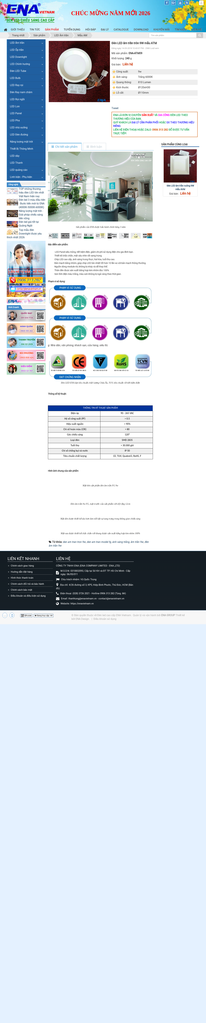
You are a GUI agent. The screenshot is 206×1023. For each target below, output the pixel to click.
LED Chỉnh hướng (20, 64)
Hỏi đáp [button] (90, 29)
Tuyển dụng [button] (72, 29)
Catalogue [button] (121, 29)
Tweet (115, 108)
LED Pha (15, 120)
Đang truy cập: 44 (43, 952)
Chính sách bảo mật (21, 926)
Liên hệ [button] (197, 29)
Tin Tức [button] (35, 29)
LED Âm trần (17, 42)
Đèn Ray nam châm (21, 92)
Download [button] (141, 29)
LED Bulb (15, 78)
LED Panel (16, 113)
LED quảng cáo (18, 169)
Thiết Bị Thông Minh (21, 148)
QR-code (26, 952)
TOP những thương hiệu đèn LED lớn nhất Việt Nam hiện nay (31, 192)
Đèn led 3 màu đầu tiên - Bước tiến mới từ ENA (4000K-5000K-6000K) (32, 203)
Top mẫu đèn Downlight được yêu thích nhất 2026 (24, 233)
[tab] (64, 146)
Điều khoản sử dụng (105, 955)
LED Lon (15, 106)
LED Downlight (18, 56)
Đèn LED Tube (18, 70)
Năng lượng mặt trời (21, 141)
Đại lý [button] (105, 29)
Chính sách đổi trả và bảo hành (27, 919)
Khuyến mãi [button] (162, 29)
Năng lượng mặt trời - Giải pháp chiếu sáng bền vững (31, 214)
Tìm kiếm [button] (181, 29)
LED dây (14, 155)
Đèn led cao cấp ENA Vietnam (114, 951)
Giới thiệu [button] (18, 29)
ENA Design (82, 955)
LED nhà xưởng (19, 127)
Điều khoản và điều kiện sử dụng (28, 932)
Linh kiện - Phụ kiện (21, 176)
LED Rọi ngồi (17, 99)
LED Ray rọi (16, 85)
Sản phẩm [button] (52, 29)
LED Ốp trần (17, 49)
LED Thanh (16, 162)
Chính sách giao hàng (22, 901)
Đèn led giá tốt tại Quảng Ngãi (29, 223)
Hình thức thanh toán (22, 914)
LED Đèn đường (19, 134)
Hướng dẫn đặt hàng (22, 907)
